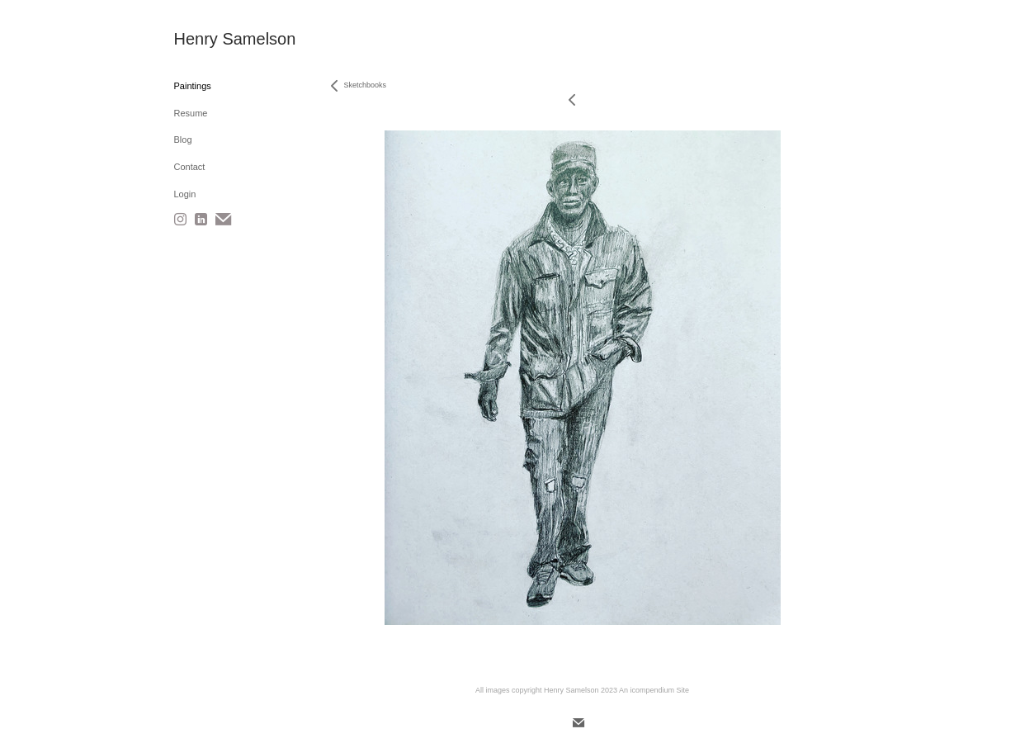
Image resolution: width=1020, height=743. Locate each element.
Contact (189, 167)
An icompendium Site (654, 690)
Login (185, 194)
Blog (183, 139)
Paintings (192, 86)
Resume (191, 113)
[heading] (215, 39)
